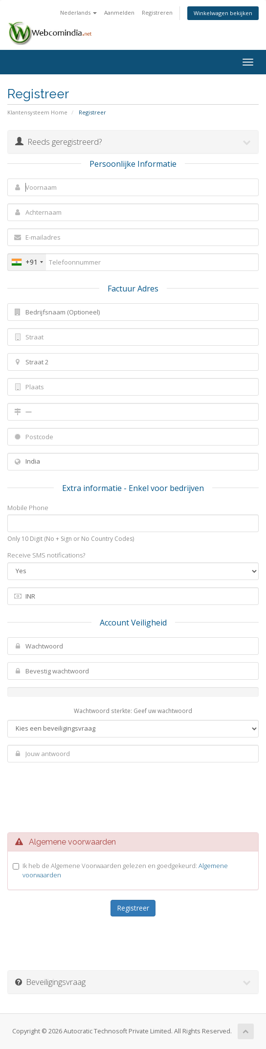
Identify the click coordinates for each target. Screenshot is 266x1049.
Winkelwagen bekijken (223, 13)
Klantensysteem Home (37, 112)
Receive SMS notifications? (46, 555)
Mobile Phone (27, 507)
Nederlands (78, 12)
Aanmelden (119, 12)
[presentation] (134, 795)
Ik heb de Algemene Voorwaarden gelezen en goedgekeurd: (125, 870)
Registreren (157, 12)
